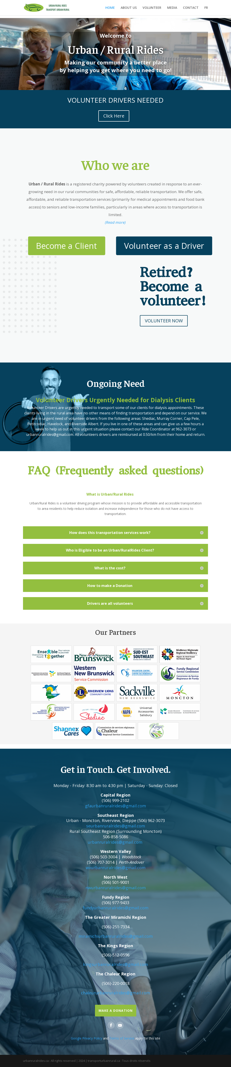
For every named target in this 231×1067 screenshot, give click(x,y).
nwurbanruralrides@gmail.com (115, 887)
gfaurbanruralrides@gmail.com (115, 805)
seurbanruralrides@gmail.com (115, 826)
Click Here (113, 116)
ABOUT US (129, 8)
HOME (110, 8)
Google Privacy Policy (86, 1038)
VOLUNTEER (152, 8)
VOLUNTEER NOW (164, 321)
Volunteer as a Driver (164, 245)
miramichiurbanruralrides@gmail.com (116, 936)
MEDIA (172, 8)
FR (206, 8)
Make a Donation (116, 1010)
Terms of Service (121, 1038)
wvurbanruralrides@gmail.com (116, 867)
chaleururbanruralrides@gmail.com (115, 992)
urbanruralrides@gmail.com (115, 842)
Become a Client (66, 245)
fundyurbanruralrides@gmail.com (115, 907)
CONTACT (191, 8)
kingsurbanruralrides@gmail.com (115, 964)
